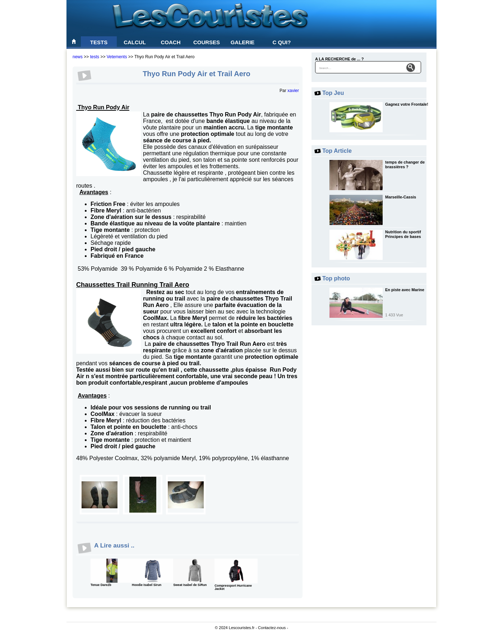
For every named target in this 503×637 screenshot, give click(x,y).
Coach (171, 42)
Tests (98, 42)
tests (94, 56)
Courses (206, 42)
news (78, 56)
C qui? (282, 42)
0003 (186, 495)
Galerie (243, 42)
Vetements (117, 56)
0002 (99, 495)
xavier (293, 90)
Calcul (135, 42)
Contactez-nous (272, 627)
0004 (143, 495)
